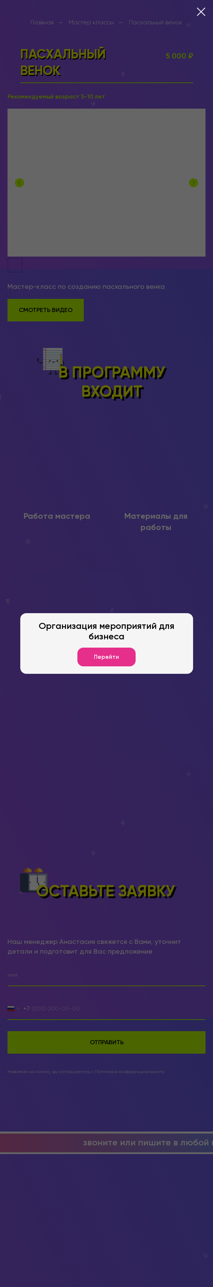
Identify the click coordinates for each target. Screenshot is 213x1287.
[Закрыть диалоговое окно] (201, 12)
